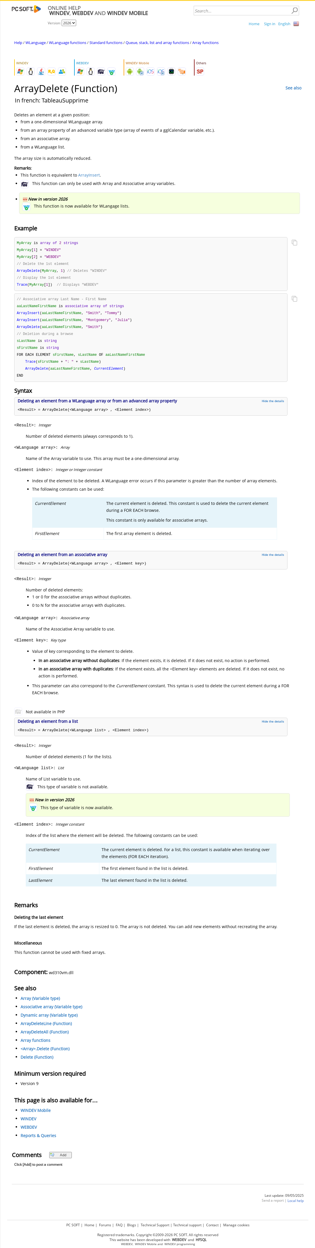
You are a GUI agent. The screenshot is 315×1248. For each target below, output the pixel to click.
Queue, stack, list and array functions (157, 42)
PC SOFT (73, 1225)
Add (58, 1160)
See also (293, 88)
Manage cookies (236, 1225)
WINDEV (28, 1124)
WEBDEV (29, 1132)
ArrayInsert (89, 175)
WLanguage (35, 42)
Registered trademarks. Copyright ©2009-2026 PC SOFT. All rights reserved (157, 1234)
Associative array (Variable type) (51, 1012)
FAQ (119, 1225)
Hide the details (273, 406)
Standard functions (105, 42)
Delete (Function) (37, 1062)
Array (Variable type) (40, 1004)
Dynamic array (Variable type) (49, 1020)
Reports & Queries (38, 1141)
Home (254, 23)
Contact (212, 1225)
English (284, 23)
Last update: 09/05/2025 (284, 1200)
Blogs (131, 1225)
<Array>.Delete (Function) (45, 1054)
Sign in (269, 23)
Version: (55, 23)
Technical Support (155, 1225)
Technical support (187, 1225)
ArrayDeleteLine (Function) (46, 1029)
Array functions (205, 42)
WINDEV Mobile (36, 1116)
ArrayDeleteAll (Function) (45, 1037)
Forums (105, 1225)
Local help (295, 1206)
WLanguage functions (67, 42)
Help (18, 42)
